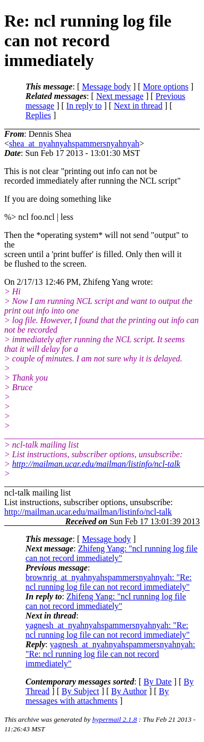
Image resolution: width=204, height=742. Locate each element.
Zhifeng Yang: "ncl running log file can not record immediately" (112, 553)
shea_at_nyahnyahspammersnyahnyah (74, 143)
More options (166, 86)
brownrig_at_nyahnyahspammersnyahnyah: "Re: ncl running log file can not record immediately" (109, 582)
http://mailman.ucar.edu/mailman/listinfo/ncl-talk (96, 463)
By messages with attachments (97, 696)
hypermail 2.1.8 (114, 719)
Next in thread (138, 105)
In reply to (84, 105)
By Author (129, 691)
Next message (119, 96)
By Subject (80, 691)
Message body (106, 86)
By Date (157, 681)
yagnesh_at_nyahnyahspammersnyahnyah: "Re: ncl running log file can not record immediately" (108, 630)
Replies (38, 115)
